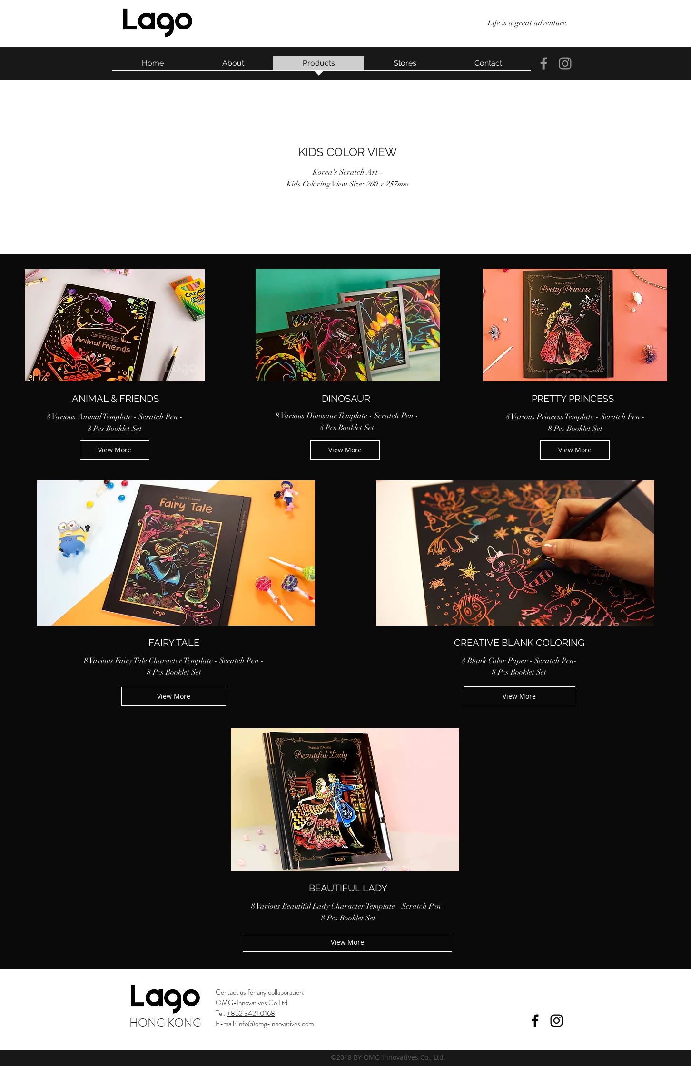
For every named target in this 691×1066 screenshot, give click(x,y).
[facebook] (543, 63)
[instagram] (565, 63)
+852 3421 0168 (251, 1013)
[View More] (114, 450)
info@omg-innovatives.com (275, 1023)
